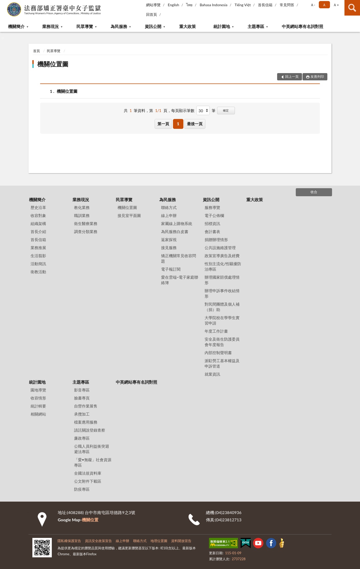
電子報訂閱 (171, 269)
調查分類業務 (85, 231)
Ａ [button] (324, 5)
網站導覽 (153, 5)
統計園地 (221, 26)
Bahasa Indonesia (213, 5)
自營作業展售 (85, 406)
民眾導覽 (84, 26)
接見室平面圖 (129, 215)
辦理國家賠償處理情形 (222, 280)
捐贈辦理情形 (216, 239)
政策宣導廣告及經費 (222, 255)
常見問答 (287, 5)
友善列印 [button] (317, 76)
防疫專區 (82, 489)
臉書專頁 (82, 398)
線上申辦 (169, 215)
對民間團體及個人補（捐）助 (222, 307)
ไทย (189, 5)
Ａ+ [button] (336, 5)
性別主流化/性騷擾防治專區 (223, 266)
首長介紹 (38, 231)
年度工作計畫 (216, 331)
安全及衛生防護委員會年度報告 (222, 342)
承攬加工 (82, 414)
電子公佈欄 (214, 215)
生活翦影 (38, 255)
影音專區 (82, 390)
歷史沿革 (38, 207)
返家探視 (169, 239)
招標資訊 (212, 223)
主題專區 (256, 26)
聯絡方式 (169, 207)
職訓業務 (82, 215)
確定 (226, 110)
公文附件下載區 (87, 481)
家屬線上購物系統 (176, 223)
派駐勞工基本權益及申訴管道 (222, 363)
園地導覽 (38, 390)
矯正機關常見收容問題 (178, 258)
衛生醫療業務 (85, 223)
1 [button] (178, 123)
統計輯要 (38, 406)
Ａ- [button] (312, 5)
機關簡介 (16, 26)
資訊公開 (153, 26)
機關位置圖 (52, 64)
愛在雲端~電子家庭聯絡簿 (179, 280)
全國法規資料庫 (87, 473)
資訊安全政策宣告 (98, 541)
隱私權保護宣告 (69, 541)
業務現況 (50, 26)
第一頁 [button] (163, 123)
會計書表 (212, 231)
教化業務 (82, 207)
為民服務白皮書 (174, 231)
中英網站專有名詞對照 (302, 26)
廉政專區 (82, 438)
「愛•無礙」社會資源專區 (92, 462)
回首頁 (151, 14)
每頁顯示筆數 (183, 110)
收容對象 (38, 215)
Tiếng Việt (243, 5)
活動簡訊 (38, 263)
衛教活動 (38, 271)
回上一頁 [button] (292, 76)
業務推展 (38, 247)
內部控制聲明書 (218, 352)
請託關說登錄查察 (89, 430)
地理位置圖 (158, 541)
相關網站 (38, 414)
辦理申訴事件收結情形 (222, 293)
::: (4, 4)
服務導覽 (212, 207)
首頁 (36, 51)
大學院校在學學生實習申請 (222, 320)
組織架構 (38, 223)
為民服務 (119, 26)
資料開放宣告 (181, 541)
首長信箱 (265, 5)
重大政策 (187, 26)
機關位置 (90, 519)
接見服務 (169, 247)
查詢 (352, 8)
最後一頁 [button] (195, 123)
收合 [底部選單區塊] (314, 192)
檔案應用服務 (85, 422)
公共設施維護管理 (220, 247)
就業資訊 (212, 374)
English (173, 5)
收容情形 (38, 398)
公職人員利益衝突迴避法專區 (91, 449)
